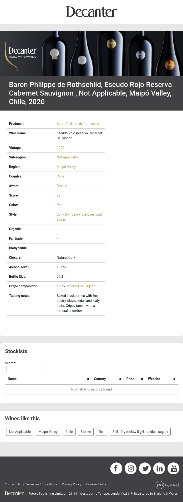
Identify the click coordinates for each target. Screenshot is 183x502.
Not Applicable (67, 157)
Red (59, 205)
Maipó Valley (66, 167)
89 (59, 195)
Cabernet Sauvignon (80, 286)
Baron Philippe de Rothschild (78, 124)
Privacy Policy (71, 484)
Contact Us (12, 484)
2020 (60, 148)
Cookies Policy (96, 484)
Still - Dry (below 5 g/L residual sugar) (140, 432)
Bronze (62, 186)
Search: (26, 366)
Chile (60, 176)
